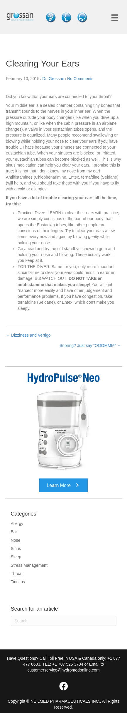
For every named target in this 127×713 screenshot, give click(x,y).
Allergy (17, 523)
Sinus (16, 548)
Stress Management (29, 565)
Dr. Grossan (53, 78)
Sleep (16, 556)
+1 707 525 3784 (67, 664)
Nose (16, 540)
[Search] (63, 621)
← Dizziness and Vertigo (28, 335)
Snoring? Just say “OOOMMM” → (90, 345)
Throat (17, 573)
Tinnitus (18, 581)
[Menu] (114, 17)
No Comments (80, 78)
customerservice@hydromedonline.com (63, 670)
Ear (14, 531)
